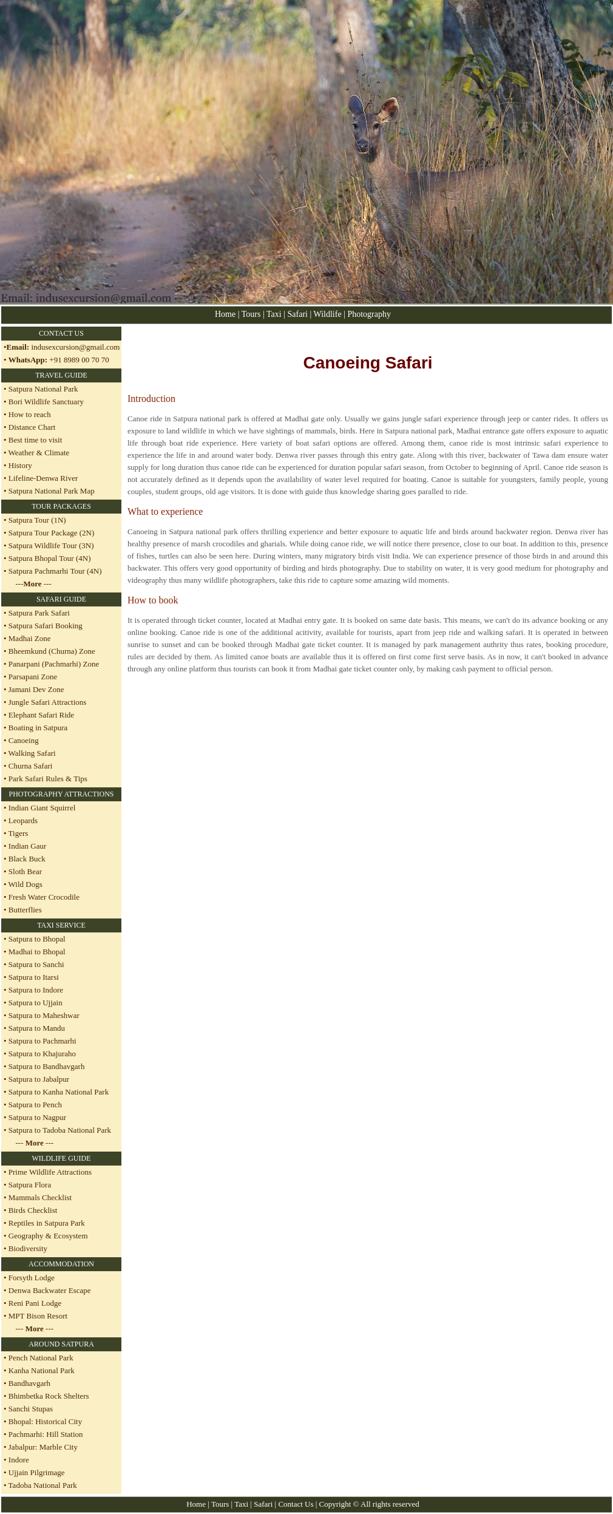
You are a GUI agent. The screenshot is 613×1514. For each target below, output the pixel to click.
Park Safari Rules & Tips (47, 778)
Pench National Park (40, 1357)
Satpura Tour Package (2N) (51, 532)
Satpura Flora (29, 1184)
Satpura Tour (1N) (36, 519)
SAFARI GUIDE (61, 599)
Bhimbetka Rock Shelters (48, 1395)
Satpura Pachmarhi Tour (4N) (54, 570)
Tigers (18, 833)
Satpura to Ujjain (35, 1002)
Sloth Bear (24, 871)
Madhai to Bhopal (36, 951)
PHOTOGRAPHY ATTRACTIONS (60, 794)
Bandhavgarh (29, 1383)
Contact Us (295, 1504)
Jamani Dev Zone (36, 689)
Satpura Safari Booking (45, 625)
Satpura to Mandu (36, 1028)
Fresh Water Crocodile (43, 896)
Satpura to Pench (34, 1104)
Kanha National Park (41, 1370)
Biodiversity (27, 1248)
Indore (18, 1459)
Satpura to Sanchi (35, 964)
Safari (299, 314)
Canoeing (23, 740)
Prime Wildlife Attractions (50, 1171)
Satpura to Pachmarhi (41, 1040)
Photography (369, 314)
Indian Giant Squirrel (41, 807)
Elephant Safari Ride (41, 714)
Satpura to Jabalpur (38, 1079)
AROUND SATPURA (61, 1344)
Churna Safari (30, 765)
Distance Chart (32, 427)
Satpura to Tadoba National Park (59, 1130)
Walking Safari (32, 753)
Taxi (274, 314)
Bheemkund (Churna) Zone (51, 651)
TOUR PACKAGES (61, 506)
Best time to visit (35, 439)
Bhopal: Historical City (45, 1421)
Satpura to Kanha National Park (58, 1091)
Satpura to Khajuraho (41, 1053)
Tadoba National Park (42, 1485)
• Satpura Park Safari (37, 612)
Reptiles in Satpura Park (46, 1222)
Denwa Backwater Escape (49, 1290)
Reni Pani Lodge (34, 1303)
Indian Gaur (27, 845)
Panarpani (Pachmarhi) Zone (53, 663)
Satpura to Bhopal (36, 938)
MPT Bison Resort (37, 1315)
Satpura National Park (42, 388)
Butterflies (24, 909)
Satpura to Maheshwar (43, 1015)
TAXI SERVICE (61, 925)
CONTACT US (61, 333)
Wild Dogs (24, 884)
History (20, 465)
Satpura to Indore (35, 989)
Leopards (22, 820)
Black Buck (26, 858)
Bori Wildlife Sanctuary (45, 401)
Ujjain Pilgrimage (36, 1472)
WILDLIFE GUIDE (61, 1158)
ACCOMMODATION (61, 1264)
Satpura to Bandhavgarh (46, 1066)
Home (225, 314)
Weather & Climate (38, 452)
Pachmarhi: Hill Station (45, 1434)
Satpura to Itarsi (33, 977)
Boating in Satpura (38, 727)
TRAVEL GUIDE (61, 375)
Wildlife (329, 314)
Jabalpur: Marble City (43, 1446)
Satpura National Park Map (51, 490)
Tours (251, 314)
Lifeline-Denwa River (43, 478)
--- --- (34, 583)
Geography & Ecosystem (48, 1235)
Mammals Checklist (39, 1197)
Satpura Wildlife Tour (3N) (50, 545)
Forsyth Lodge (31, 1277)
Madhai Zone (29, 638)
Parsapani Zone (33, 676)
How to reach (29, 414)
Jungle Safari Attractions (47, 702)
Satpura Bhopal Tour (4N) (49, 558)
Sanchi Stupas (30, 1408)
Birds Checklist (32, 1210)
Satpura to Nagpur (37, 1117)
